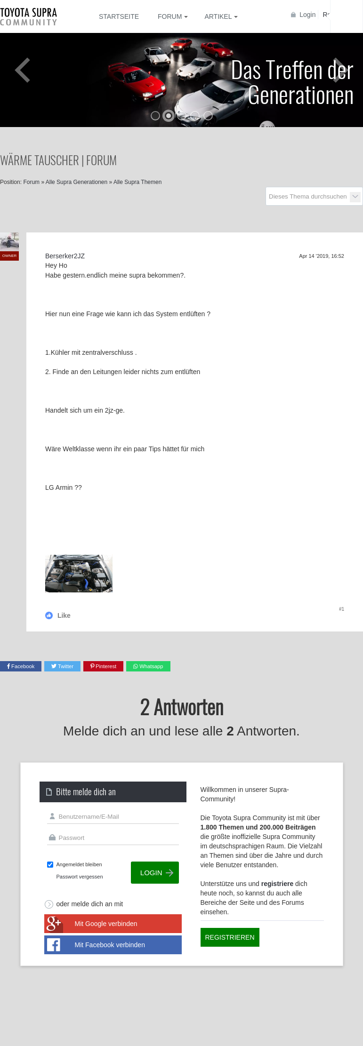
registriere (277, 883)
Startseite (119, 16)
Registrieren (230, 937)
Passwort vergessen (79, 876)
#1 (341, 609)
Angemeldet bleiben (79, 864)
